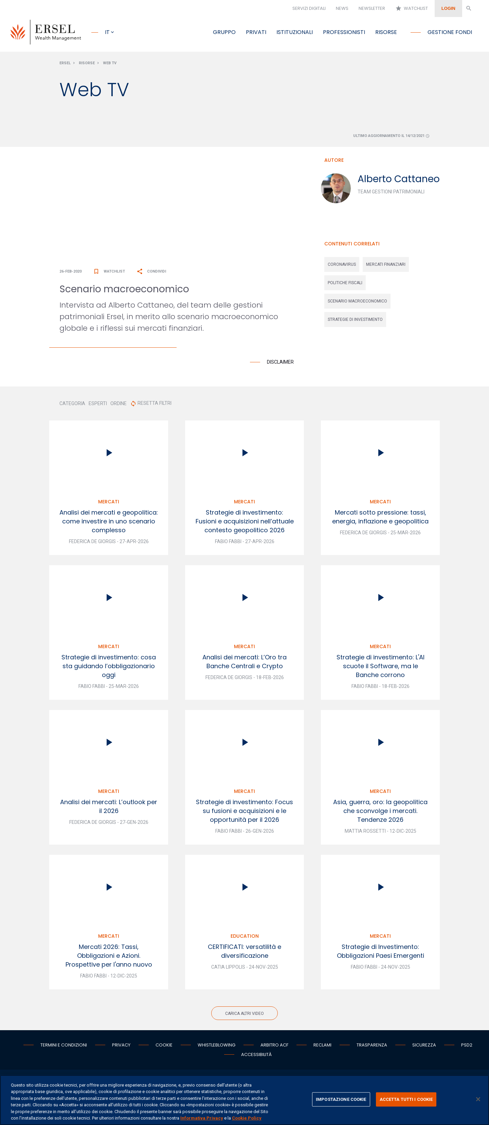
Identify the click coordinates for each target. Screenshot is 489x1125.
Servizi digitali (309, 8)
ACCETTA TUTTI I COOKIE (406, 1099)
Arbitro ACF (274, 1047)
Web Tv (109, 66)
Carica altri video (244, 1016)
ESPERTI (98, 406)
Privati (256, 32)
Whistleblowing (216, 1047)
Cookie (164, 1047)
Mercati (108, 504)
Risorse (386, 32)
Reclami (322, 1047)
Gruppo (224, 32)
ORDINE (118, 406)
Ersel (65, 66)
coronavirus (342, 267)
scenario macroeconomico (357, 303)
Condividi (151, 274)
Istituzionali (294, 32)
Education (245, 938)
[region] (244, 1100)
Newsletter (372, 8)
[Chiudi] (478, 1099)
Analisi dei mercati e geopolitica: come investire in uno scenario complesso (108, 524)
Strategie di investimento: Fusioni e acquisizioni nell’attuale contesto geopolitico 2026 (245, 524)
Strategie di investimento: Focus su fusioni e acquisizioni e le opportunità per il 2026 (244, 813)
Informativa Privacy (201, 1118)
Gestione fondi (450, 32)
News (342, 8)
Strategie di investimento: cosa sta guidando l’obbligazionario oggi (108, 669)
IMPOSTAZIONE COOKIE (341, 1099)
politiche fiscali (345, 285)
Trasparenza (372, 1047)
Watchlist (411, 8)
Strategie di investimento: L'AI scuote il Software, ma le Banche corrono (380, 669)
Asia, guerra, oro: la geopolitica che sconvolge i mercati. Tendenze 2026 (380, 813)
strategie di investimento (355, 322)
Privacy (121, 1047)
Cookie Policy (246, 1118)
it (107, 32)
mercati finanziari (385, 267)
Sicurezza (424, 1047)
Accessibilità (256, 1057)
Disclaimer (280, 364)
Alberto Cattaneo (399, 181)
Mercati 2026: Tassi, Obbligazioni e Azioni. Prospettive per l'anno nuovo (109, 958)
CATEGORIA (72, 406)
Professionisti (344, 32)
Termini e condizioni (63, 1047)
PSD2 (466, 1047)
